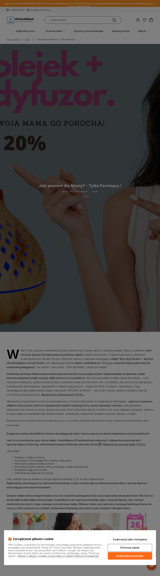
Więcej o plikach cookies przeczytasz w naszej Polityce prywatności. (58, 556)
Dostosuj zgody (129, 547)
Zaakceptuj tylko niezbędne (130, 539)
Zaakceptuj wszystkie (129, 555)
